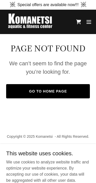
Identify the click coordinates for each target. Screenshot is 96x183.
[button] (89, 22)
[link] (32, 22)
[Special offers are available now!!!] (48, 5)
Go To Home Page (48, 91)
